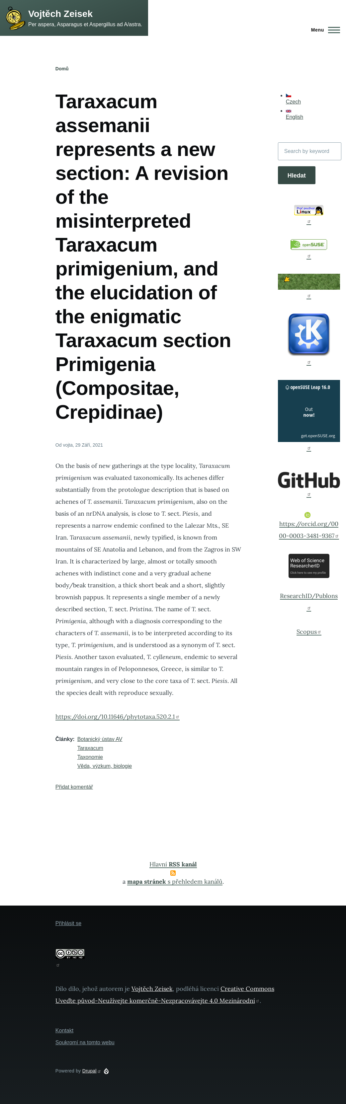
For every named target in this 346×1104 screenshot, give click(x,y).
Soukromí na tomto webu (85, 1042)
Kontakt (64, 1030)
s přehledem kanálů (174, 881)
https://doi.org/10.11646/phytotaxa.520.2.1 (117, 716)
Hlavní (173, 864)
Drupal (91, 1070)
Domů (62, 68)
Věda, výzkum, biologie (104, 766)
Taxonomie (90, 757)
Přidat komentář (74, 787)
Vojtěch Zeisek (60, 14)
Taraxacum (90, 748)
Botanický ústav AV (100, 739)
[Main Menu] (323, 30)
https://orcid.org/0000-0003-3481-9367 (309, 526)
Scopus (309, 631)
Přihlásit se (68, 923)
